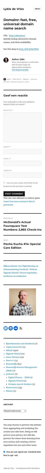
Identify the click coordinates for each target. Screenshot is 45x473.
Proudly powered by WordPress (28, 468)
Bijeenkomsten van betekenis (20, 343)
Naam (6, 147)
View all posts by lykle (20, 70)
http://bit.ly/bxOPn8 (29, 49)
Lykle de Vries (13, 9)
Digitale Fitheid (13, 354)
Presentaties (12, 387)
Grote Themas (12, 357)
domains (14, 82)
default (26, 79)
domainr (6, 82)
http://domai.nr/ (17, 35)
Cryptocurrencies (14, 347)
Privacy (9, 391)
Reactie (8, 110)
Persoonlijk (11, 364)
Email (7, 159)
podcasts (10, 374)
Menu (37, 9)
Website (7, 170)
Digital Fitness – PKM (18, 377)
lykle (9, 79)
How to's (10, 360)
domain (34, 79)
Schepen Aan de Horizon (20, 384)
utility (27, 82)
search (21, 82)
